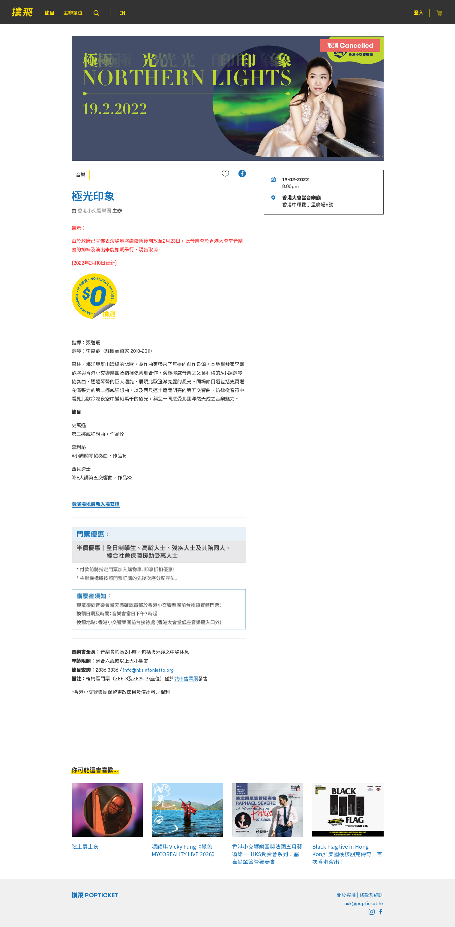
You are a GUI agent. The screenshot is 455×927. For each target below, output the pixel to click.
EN (122, 13)
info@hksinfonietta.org (148, 670)
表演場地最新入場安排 (96, 504)
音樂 (80, 175)
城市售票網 (186, 679)
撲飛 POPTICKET (95, 895)
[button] (242, 173)
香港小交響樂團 (94, 211)
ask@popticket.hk (364, 903)
